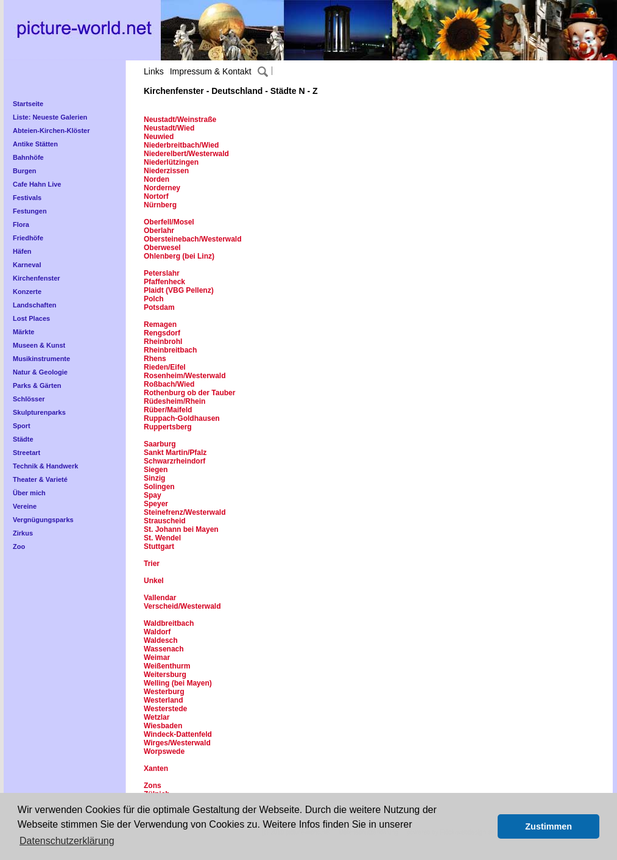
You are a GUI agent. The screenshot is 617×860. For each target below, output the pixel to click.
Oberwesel (162, 247)
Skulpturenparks (39, 412)
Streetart (26, 452)
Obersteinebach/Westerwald (193, 239)
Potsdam (159, 307)
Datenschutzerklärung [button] (67, 841)
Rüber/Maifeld (169, 410)
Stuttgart (159, 546)
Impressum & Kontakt (211, 71)
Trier (152, 563)
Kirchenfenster (36, 278)
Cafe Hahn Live (37, 184)
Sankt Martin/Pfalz (175, 452)
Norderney (162, 188)
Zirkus (23, 533)
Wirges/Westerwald (177, 743)
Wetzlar (156, 717)
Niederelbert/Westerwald (186, 153)
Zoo (19, 546)
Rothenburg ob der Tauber (189, 393)
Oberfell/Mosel (169, 222)
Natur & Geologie (40, 372)
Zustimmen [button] (548, 826)
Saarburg (160, 444)
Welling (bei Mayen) (178, 683)
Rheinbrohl (164, 341)
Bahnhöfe (28, 157)
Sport (21, 425)
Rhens (155, 358)
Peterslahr (162, 273)
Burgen (25, 170)
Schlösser (29, 399)
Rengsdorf (162, 333)
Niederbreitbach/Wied (181, 145)
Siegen (155, 469)
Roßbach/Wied (169, 384)
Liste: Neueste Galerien (50, 117)
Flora (21, 224)
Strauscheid (165, 521)
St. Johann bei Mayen (181, 529)
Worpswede (164, 751)
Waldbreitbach (169, 623)
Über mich (29, 492)
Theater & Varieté (40, 479)
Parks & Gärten (37, 385)
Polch (154, 299)
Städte (23, 439)
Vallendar (160, 597)
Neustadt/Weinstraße (180, 119)
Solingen (159, 486)
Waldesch (161, 640)
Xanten (156, 768)
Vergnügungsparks (43, 519)
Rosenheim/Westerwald (184, 375)
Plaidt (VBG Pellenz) (179, 290)
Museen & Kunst (39, 345)
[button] (485, 826)
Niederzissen (166, 171)
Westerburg (164, 691)
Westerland (163, 700)
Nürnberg (160, 205)
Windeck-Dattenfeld (178, 734)
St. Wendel (162, 538)
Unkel (154, 580)
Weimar (157, 657)
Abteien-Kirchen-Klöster (51, 130)
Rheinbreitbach (170, 350)
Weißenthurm (167, 666)
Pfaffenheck (164, 282)
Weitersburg (165, 674)
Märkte (23, 331)
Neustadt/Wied (169, 128)
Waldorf (157, 632)
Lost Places (31, 318)
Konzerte (27, 291)
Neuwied (159, 136)
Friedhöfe (28, 238)
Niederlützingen (171, 162)
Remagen (160, 324)
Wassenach (164, 649)
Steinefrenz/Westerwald (184, 512)
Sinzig (154, 478)
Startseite (28, 103)
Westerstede (165, 708)
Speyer (156, 504)
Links (154, 71)
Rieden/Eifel (165, 367)
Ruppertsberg (168, 427)
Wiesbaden (163, 726)
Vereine (25, 506)
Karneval (27, 264)
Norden (156, 179)
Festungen (30, 211)
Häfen (22, 251)
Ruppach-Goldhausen (182, 418)
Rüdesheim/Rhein (174, 401)
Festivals (27, 197)
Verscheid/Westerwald (182, 606)
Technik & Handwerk (45, 466)
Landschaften (35, 305)
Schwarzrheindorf (174, 461)
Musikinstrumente (41, 358)
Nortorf (156, 196)
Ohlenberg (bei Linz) (179, 256)
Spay (152, 495)
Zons (152, 785)
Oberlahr (159, 230)
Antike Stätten (35, 144)
